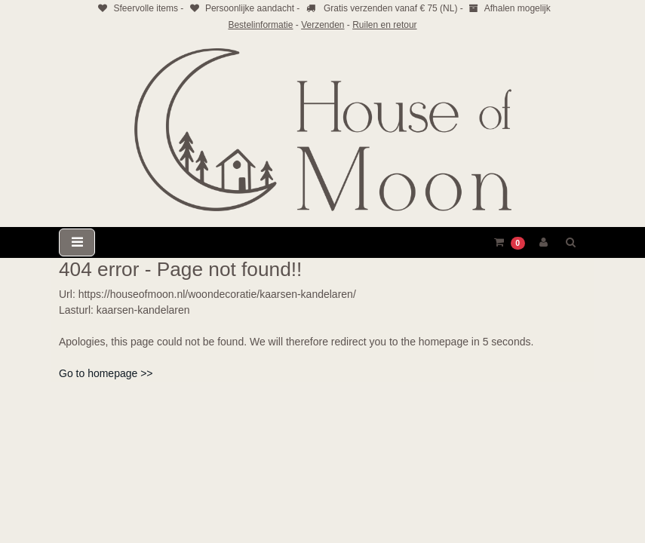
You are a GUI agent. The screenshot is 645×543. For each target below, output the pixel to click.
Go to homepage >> (106, 373)
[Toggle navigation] (77, 242)
